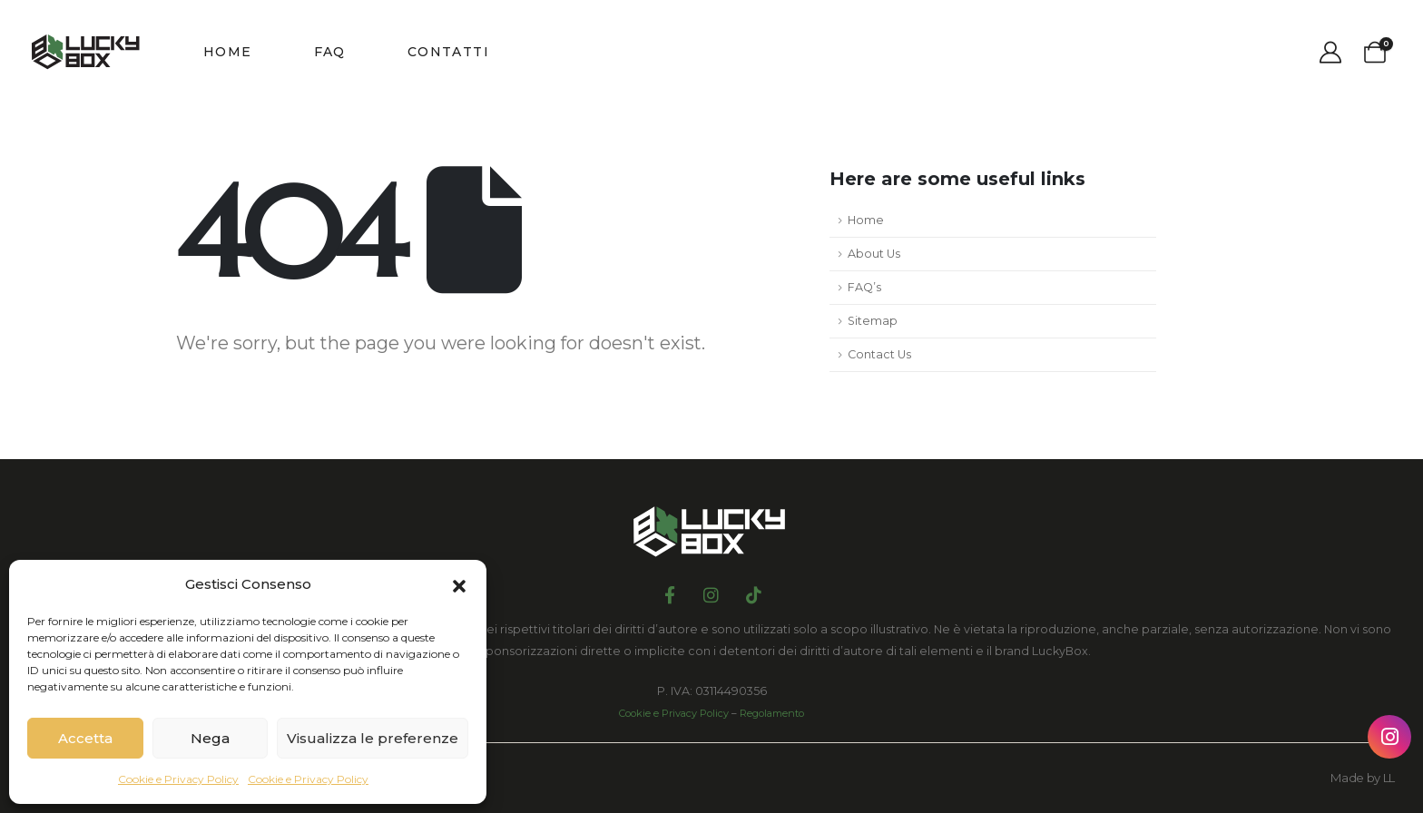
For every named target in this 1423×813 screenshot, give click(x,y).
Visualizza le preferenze (372, 738)
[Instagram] (711, 593)
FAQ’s (864, 287)
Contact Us (879, 354)
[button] (459, 584)
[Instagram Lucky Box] (1389, 737)
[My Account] (1330, 53)
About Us (874, 253)
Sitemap (873, 321)
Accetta (85, 738)
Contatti (448, 52)
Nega (210, 738)
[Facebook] (669, 593)
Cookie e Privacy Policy (178, 779)
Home (227, 52)
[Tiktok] (753, 593)
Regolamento (772, 713)
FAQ (330, 52)
